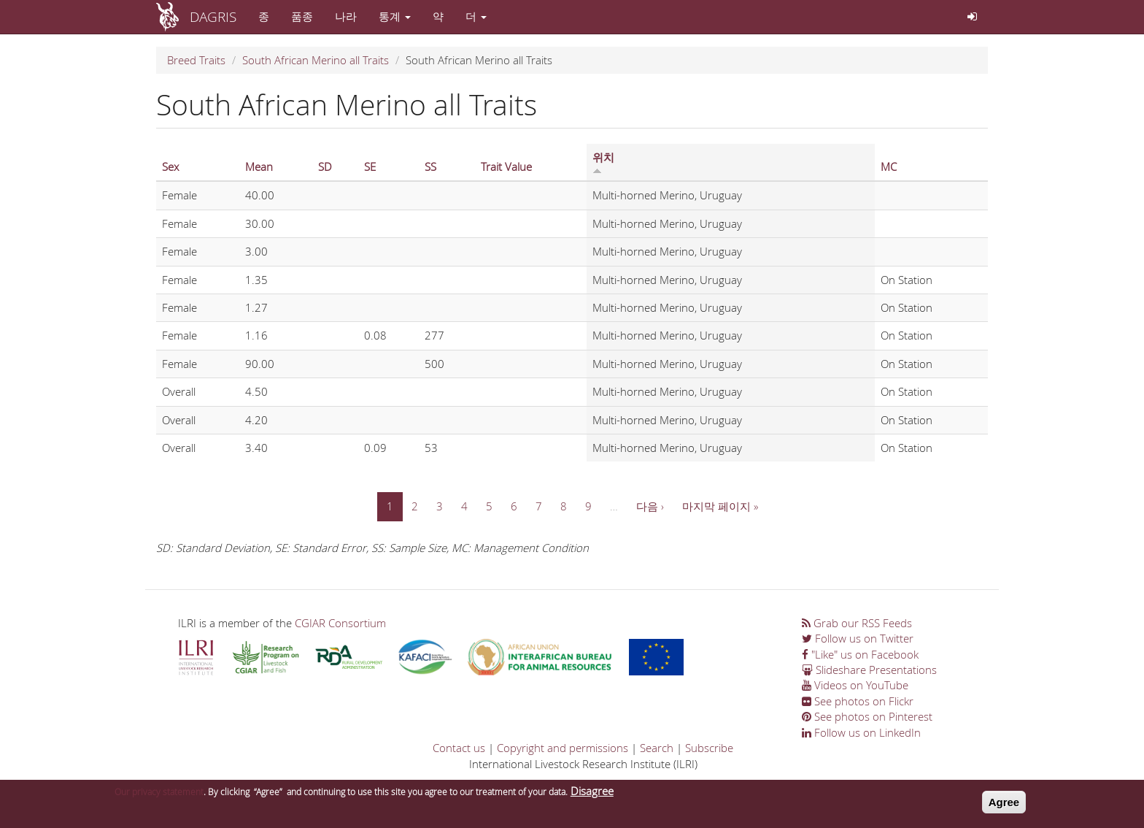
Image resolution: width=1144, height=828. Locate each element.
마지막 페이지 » (720, 506)
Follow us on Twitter (857, 638)
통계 (395, 16)
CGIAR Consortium (340, 623)
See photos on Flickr (857, 701)
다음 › (650, 506)
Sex (170, 166)
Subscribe (709, 747)
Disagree (592, 795)
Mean (259, 166)
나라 (346, 16)
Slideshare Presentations (869, 669)
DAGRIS (213, 16)
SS (430, 166)
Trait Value (506, 166)
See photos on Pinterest (867, 716)
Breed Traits (196, 60)
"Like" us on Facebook (860, 654)
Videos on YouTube (855, 685)
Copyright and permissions (562, 747)
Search (656, 747)
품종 (302, 16)
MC (889, 166)
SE (370, 166)
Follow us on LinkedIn (861, 732)
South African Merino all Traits (315, 60)
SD (325, 166)
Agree (1004, 806)
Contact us (459, 747)
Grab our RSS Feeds (857, 623)
